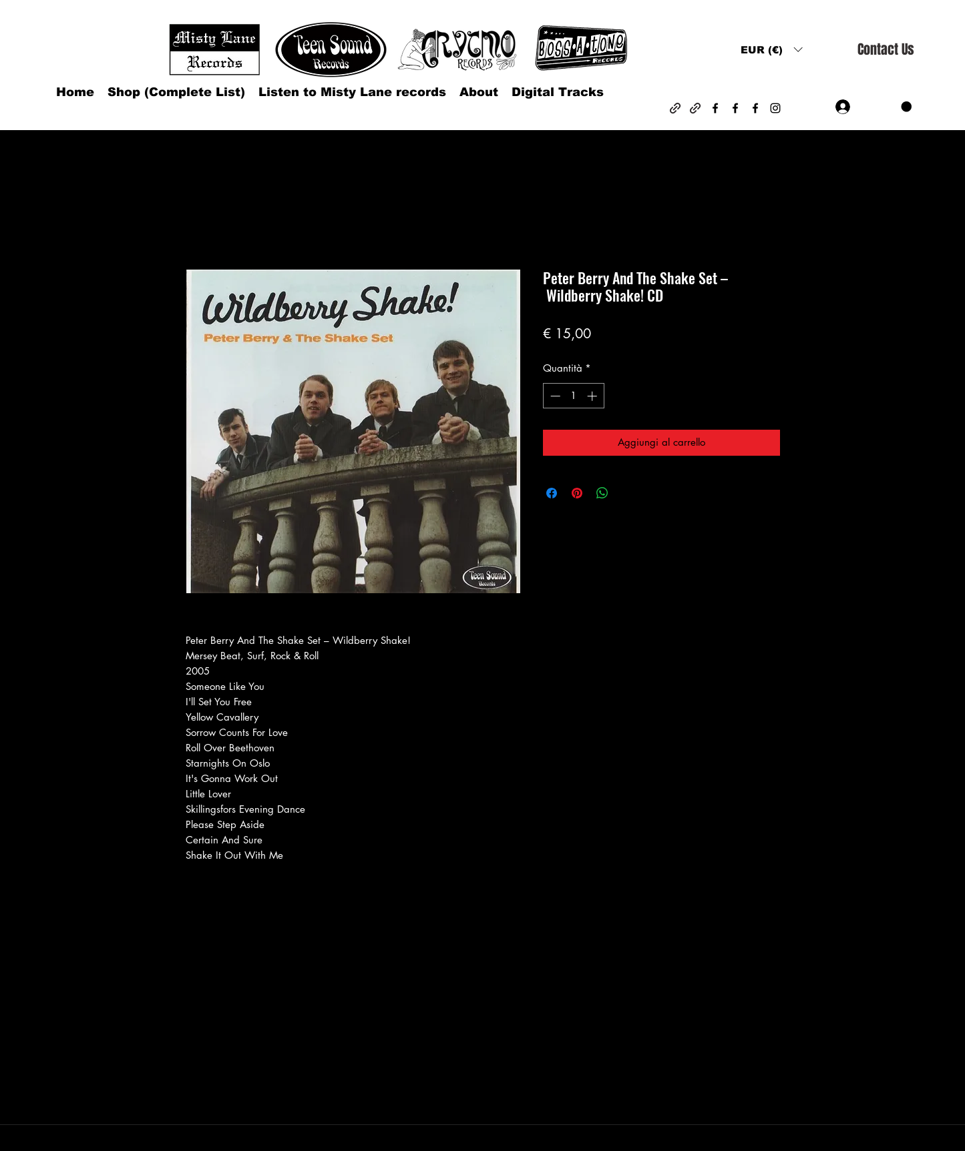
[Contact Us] (885, 50)
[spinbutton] (573, 396)
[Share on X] (628, 493)
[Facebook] (715, 108)
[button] (771, 50)
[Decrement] (554, 396)
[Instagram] (775, 108)
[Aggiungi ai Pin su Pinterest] (577, 493)
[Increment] (593, 396)
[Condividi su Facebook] (552, 493)
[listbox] (771, 50)
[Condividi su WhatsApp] (602, 493)
